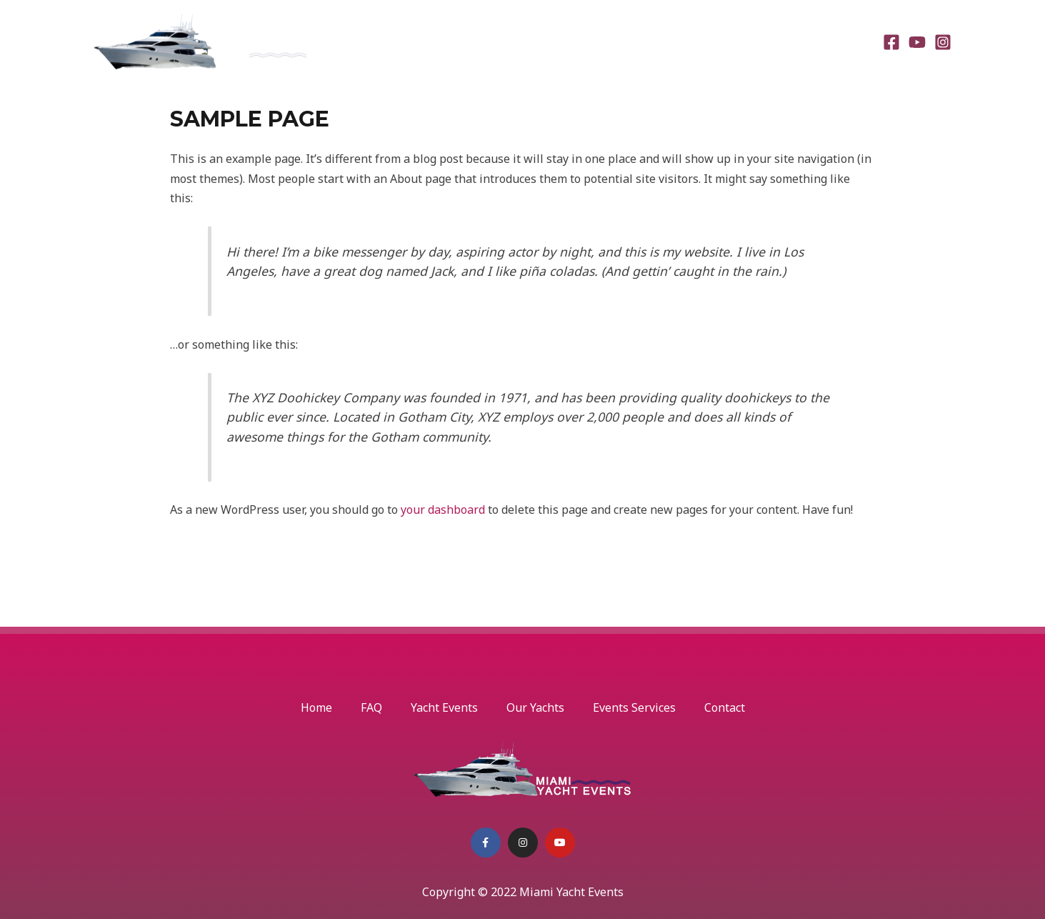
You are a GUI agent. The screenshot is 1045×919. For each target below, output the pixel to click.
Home (457, 41)
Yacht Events (573, 41)
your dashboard (443, 509)
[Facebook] (891, 42)
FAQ (506, 41)
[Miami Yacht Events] (201, 40)
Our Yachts (659, 41)
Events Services (752, 41)
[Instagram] (942, 42)
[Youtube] (917, 42)
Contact (836, 41)
